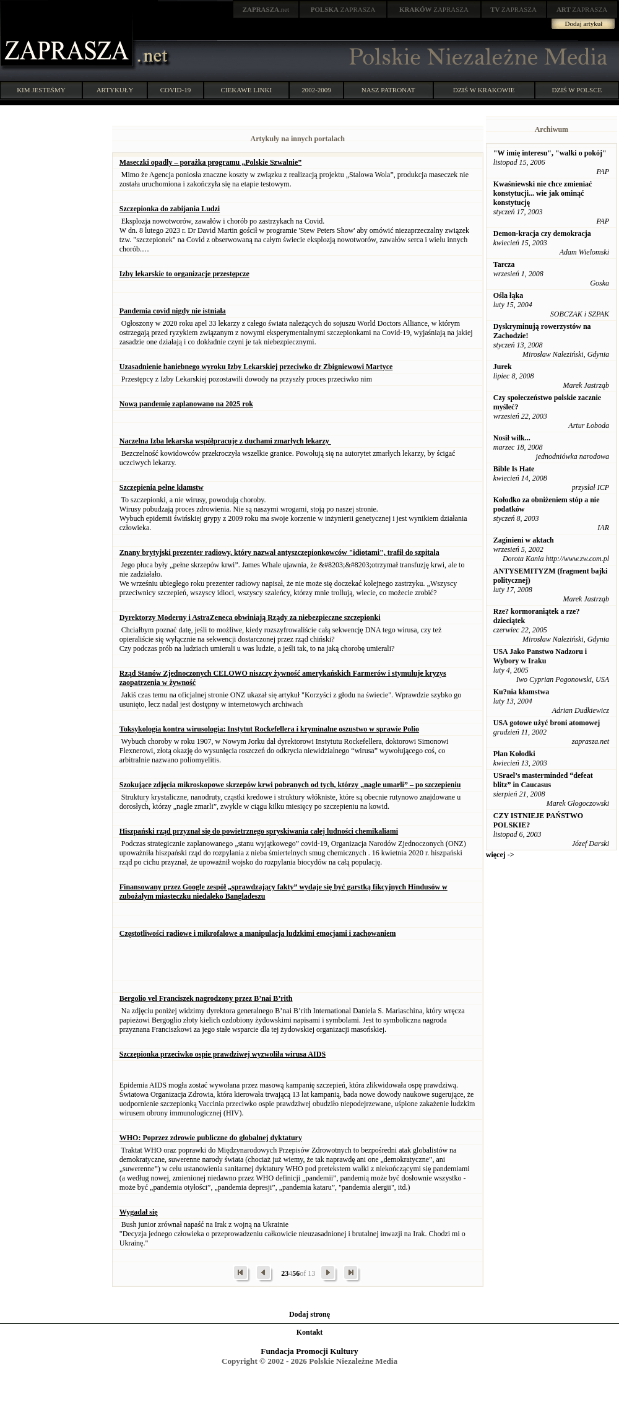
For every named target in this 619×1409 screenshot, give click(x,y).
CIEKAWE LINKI (246, 90)
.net (266, 9)
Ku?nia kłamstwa (521, 691)
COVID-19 (175, 90)
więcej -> (500, 854)
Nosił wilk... (511, 438)
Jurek (502, 366)
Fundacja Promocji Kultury (309, 1351)
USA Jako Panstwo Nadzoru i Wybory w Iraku (540, 656)
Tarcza (504, 264)
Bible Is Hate (514, 469)
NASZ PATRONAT (388, 90)
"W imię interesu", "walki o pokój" (550, 153)
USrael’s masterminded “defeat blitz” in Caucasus (543, 780)
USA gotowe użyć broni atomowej (546, 722)
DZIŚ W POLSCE (577, 90)
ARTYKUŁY (115, 90)
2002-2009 (316, 90)
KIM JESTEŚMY (41, 90)
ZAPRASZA (343, 9)
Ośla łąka (508, 295)
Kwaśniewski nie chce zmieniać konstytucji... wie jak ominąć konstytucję (542, 193)
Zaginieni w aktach (523, 540)
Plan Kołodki (514, 753)
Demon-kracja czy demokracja (542, 233)
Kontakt (310, 1332)
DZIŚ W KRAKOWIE (484, 90)
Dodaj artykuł (584, 23)
